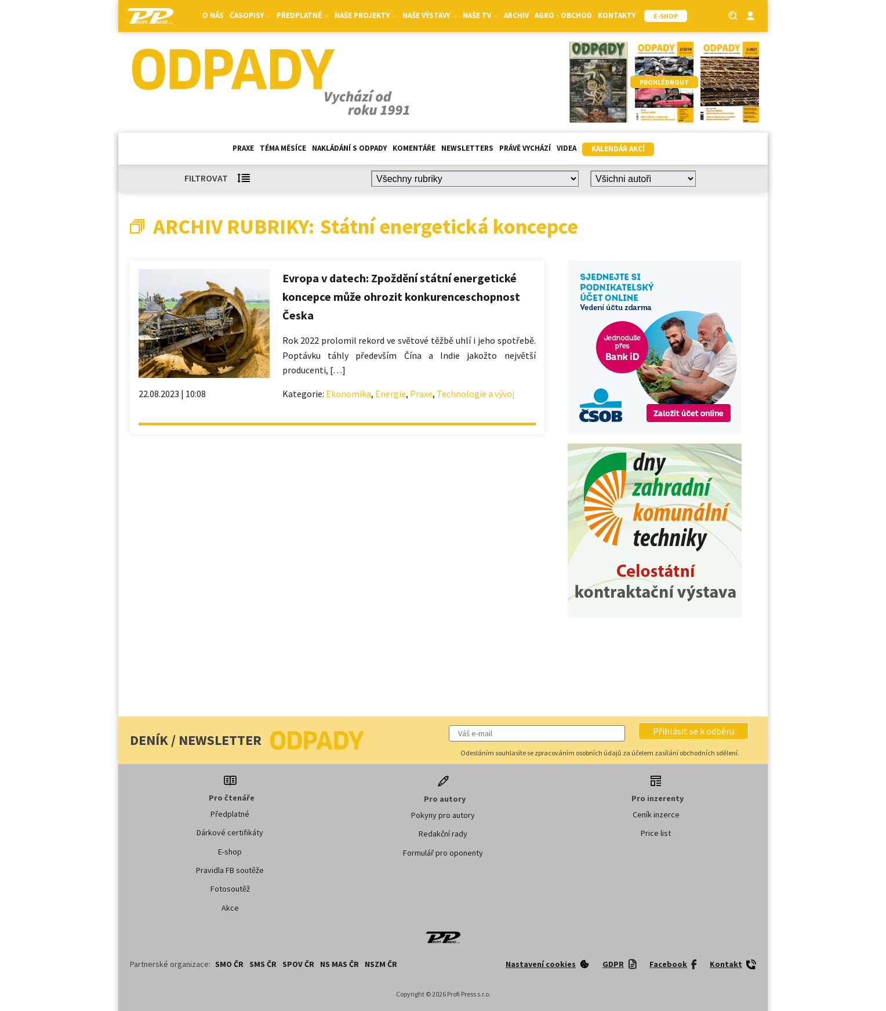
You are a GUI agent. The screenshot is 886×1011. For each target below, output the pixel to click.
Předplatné (303, 15)
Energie (390, 393)
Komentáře (414, 148)
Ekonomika (348, 393)
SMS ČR (263, 964)
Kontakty (617, 15)
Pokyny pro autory (443, 815)
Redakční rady (443, 833)
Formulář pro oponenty (443, 853)
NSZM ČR (381, 964)
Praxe (243, 148)
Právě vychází (525, 148)
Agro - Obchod (563, 15)
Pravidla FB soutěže (230, 870)
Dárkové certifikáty (230, 832)
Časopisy (250, 15)
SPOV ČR (298, 964)
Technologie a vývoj (475, 393)
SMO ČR (229, 964)
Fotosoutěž (230, 888)
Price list (656, 833)
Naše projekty (366, 15)
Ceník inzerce (656, 814)
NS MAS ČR (339, 964)
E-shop (230, 851)
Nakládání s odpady (349, 148)
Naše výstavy (429, 15)
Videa (566, 148)
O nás (213, 15)
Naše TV (480, 15)
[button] (693, 731)
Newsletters (467, 148)
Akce (230, 908)
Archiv (516, 15)
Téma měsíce (283, 148)
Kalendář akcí (618, 149)
